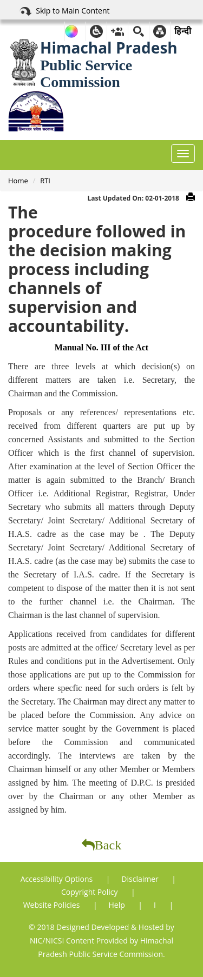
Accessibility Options (58, 879)
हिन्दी (182, 31)
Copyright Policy (90, 892)
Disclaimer (140, 879)
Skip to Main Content (64, 11)
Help (118, 905)
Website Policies (52, 905)
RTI (45, 180)
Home (18, 180)
